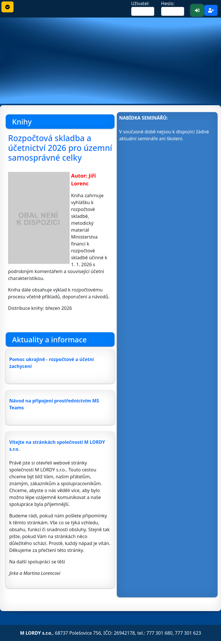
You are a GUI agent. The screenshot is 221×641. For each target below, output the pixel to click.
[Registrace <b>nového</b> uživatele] (211, 10)
